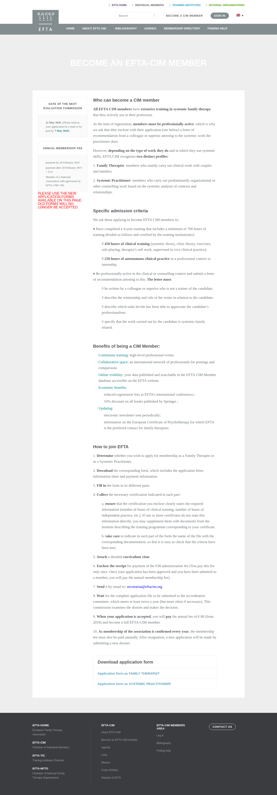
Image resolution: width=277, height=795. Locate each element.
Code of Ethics (109, 770)
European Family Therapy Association (51, 730)
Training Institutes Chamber (51, 758)
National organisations (227, 5)
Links (104, 755)
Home (70, 28)
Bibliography (126, 28)
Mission (105, 762)
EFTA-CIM (107, 725)
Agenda (150, 28)
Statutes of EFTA (111, 777)
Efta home (119, 5)
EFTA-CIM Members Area (171, 727)
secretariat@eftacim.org (144, 587)
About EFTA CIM (94, 28)
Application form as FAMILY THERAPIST (129, 673)
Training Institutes (186, 5)
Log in (160, 735)
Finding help (217, 28)
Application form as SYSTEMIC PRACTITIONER (134, 684)
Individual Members (149, 5)
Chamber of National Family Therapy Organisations (51, 773)
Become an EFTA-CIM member (119, 739)
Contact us (222, 726)
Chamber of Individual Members (51, 745)
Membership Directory (182, 28)
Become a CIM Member (184, 15)
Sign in (219, 15)
